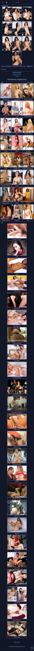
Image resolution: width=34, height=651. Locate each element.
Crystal (28, 203)
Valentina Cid (6, 99)
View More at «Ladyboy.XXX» (17, 79)
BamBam (17, 220)
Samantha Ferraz (17, 464)
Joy (28, 185)
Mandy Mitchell (6, 220)
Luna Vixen (17, 568)
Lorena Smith (17, 291)
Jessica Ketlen (17, 429)
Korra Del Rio (17, 602)
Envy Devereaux (28, 99)
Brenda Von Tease (17, 499)
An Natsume (17, 308)
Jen (6, 116)
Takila (17, 274)
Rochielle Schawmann (17, 412)
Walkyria (28, 151)
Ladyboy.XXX (4, 5)
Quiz (17, 256)
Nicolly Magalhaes (17, 377)
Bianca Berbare (17, 326)
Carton (6, 151)
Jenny (17, 203)
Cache (16, 116)
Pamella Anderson (5, 185)
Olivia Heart (17, 550)
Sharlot (17, 481)
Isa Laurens (17, 360)
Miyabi (17, 185)
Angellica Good (28, 116)
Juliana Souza (17, 447)
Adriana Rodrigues (17, 395)
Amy (28, 220)
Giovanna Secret (28, 134)
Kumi (6, 168)
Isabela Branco (6, 203)
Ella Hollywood (17, 620)
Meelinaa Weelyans (28, 168)
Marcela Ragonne (6, 134)
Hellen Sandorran (17, 343)
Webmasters (17, 642)
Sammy (9, 66)
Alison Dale (17, 637)
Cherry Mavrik (17, 99)
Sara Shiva (17, 516)
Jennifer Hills (17, 168)
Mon (17, 134)
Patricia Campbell (17, 239)
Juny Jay (17, 533)
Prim (17, 585)
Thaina (17, 151)
